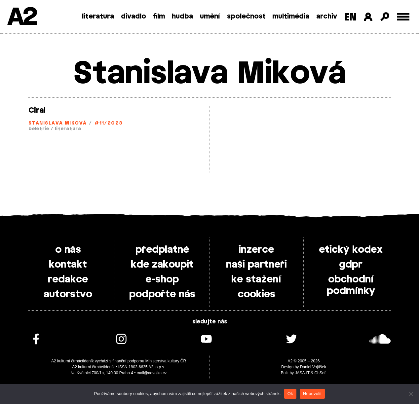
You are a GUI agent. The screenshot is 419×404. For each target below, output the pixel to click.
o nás (68, 249)
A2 (21, 17)
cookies (256, 294)
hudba (182, 16)
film (159, 16)
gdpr (350, 264)
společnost (246, 16)
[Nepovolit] (410, 393)
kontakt (68, 264)
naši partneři (256, 264)
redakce (68, 279)
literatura (98, 16)
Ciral (36, 110)
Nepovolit (312, 393)
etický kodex (351, 249)
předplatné (162, 249)
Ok (290, 393)
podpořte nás (162, 294)
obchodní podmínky (351, 285)
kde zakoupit (162, 264)
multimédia (290, 16)
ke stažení (256, 279)
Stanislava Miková (57, 123)
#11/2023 (109, 123)
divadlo (133, 16)
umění (210, 16)
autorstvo (68, 294)
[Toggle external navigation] (403, 17)
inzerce (256, 249)
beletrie (38, 129)
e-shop (162, 279)
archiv (326, 16)
